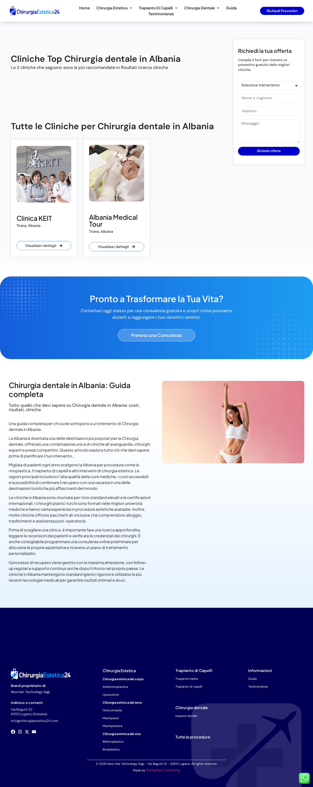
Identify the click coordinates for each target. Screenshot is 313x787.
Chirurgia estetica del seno (122, 702)
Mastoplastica (112, 726)
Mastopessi (111, 718)
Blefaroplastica (113, 741)
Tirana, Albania (28, 225)
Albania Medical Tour (113, 220)
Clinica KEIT (34, 218)
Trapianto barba (186, 679)
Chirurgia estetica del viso (122, 734)
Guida (231, 7)
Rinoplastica (111, 749)
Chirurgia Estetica (119, 670)
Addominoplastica (115, 687)
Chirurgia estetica (114, 8)
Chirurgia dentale (202, 8)
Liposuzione (111, 695)
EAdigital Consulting (163, 770)
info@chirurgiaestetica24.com (34, 720)
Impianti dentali (186, 716)
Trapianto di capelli (158, 8)
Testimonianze (161, 13)
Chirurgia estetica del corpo (123, 679)
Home (84, 7)
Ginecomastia (112, 710)
